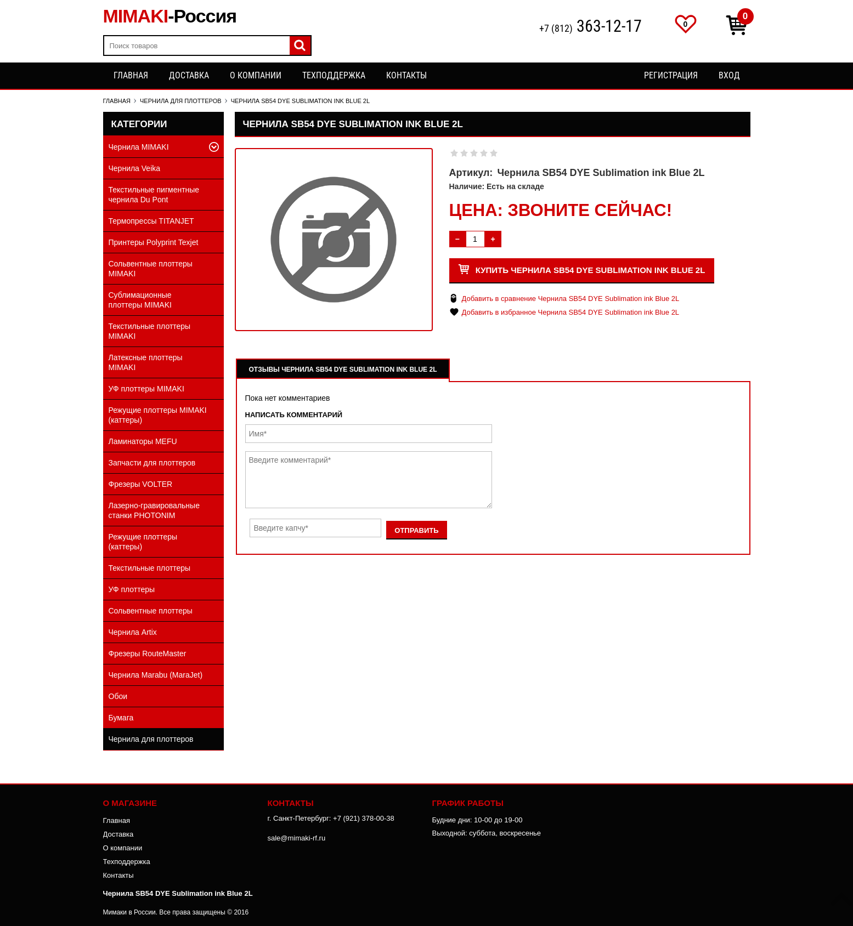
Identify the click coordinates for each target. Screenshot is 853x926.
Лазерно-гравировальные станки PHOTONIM (154, 510)
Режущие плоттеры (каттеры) (143, 541)
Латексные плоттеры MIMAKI (146, 362)
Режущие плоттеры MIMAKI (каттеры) (158, 415)
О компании (255, 75)
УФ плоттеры (132, 589)
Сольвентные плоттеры (151, 610)
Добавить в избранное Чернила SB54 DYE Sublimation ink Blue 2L (571, 312)
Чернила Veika (135, 168)
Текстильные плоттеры (150, 568)
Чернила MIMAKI (139, 147)
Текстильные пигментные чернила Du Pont (154, 194)
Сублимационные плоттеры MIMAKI (140, 300)
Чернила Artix (133, 632)
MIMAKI (170, 15)
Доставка (189, 75)
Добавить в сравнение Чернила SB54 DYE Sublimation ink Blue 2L (571, 298)
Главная (131, 75)
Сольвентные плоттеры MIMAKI (151, 268)
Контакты (406, 75)
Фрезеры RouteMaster (148, 653)
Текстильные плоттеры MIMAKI (150, 331)
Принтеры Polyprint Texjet (154, 242)
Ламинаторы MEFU (143, 441)
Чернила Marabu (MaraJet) (156, 675)
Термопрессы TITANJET (151, 221)
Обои (118, 696)
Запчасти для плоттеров (152, 462)
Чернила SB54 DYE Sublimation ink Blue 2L (178, 893)
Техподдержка (333, 75)
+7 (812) (590, 27)
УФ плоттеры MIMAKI (146, 388)
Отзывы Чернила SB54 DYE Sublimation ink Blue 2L (343, 369)
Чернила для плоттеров (151, 739)
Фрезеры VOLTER (141, 484)
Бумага (121, 717)
